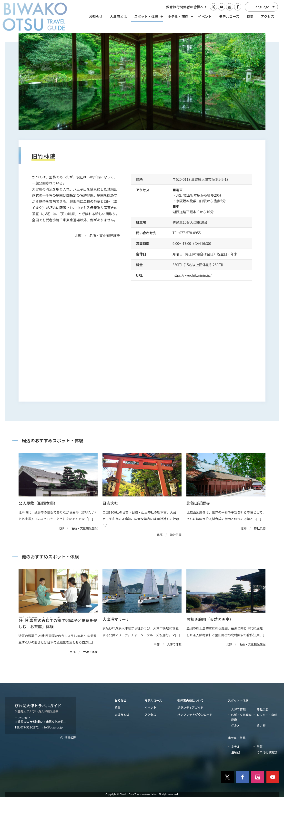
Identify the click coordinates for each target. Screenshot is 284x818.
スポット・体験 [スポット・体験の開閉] (147, 16)
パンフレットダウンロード (195, 736)
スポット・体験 (238, 721)
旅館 (260, 767)
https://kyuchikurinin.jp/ (192, 296)
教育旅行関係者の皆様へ (185, 6)
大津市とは (118, 16)
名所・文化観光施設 (104, 256)
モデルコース (229, 16)
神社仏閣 (262, 730)
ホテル (235, 767)
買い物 (261, 746)
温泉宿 (235, 773)
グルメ (235, 746)
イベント (205, 16)
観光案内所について (190, 721)
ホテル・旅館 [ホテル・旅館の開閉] (179, 16)
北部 (78, 256)
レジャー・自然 (267, 736)
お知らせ (95, 16)
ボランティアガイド (190, 728)
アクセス (267, 16)
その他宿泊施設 (267, 773)
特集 (250, 16)
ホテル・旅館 (236, 759)
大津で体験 (238, 730)
